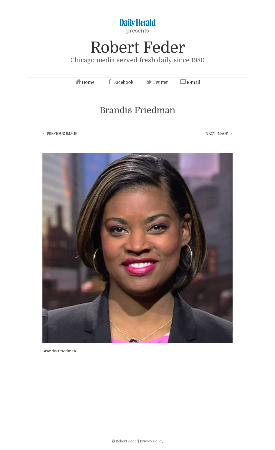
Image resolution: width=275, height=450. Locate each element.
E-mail (189, 82)
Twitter (156, 82)
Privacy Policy (151, 441)
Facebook (120, 82)
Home (85, 82)
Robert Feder (137, 47)
